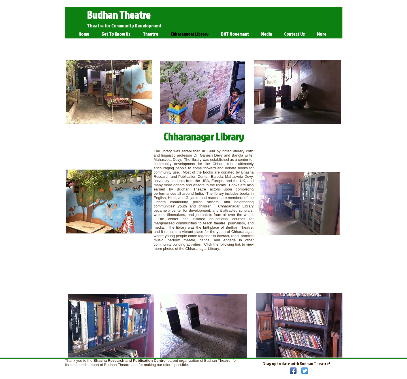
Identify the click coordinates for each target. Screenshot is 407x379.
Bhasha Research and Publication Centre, (130, 360)
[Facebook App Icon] (293, 370)
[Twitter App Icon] (304, 370)
